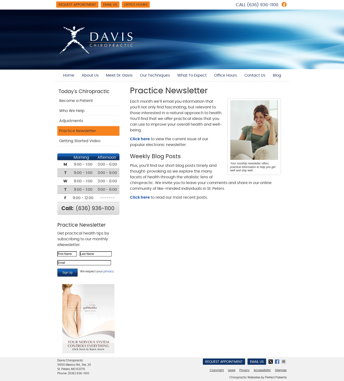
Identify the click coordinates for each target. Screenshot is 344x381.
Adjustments (71, 121)
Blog (277, 75)
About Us (90, 75)
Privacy (244, 370)
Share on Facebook (277, 361)
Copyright (217, 370)
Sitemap (281, 370)
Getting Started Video (79, 141)
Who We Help (72, 111)
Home (68, 75)
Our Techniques (155, 75)
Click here (140, 139)
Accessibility (262, 370)
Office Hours (135, 4)
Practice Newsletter (77, 131)
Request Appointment (77, 4)
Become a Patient (76, 101)
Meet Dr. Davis (119, 75)
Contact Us (254, 75)
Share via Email (284, 361)
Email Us (110, 4)
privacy (108, 271)
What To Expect (192, 75)
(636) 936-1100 (262, 5)
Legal (231, 370)
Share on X (271, 361)
